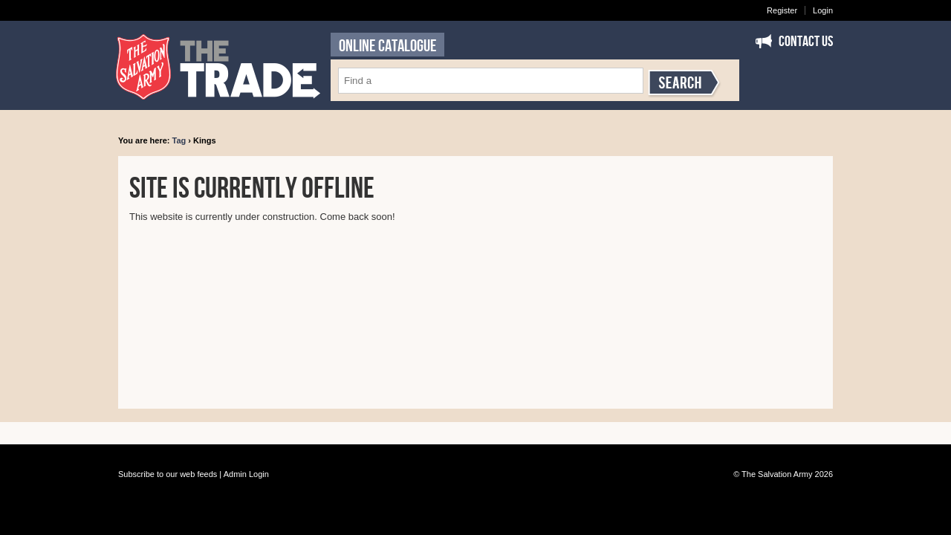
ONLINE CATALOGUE (387, 46)
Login (823, 10)
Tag (179, 140)
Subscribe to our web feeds (167, 474)
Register (782, 10)
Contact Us (806, 42)
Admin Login (246, 474)
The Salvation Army (776, 474)
